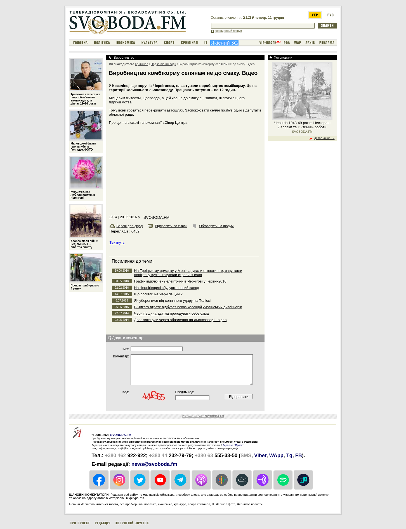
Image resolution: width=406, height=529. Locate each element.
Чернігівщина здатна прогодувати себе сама (171, 313)
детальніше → (324, 138)
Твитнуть (117, 242)
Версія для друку (130, 226)
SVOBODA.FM (156, 217)
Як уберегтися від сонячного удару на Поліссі (172, 300)
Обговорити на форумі (216, 226)
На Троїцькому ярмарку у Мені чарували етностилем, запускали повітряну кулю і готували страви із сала (188, 273)
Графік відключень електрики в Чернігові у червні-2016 (180, 281)
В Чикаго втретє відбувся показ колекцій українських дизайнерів (188, 307)
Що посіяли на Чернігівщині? (158, 294)
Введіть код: (184, 392)
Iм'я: (125, 349)
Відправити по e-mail (171, 226)
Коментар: (121, 356)
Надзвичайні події (163, 64)
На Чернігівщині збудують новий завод (166, 288)
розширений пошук (228, 30)
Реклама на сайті (203, 416)
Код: (125, 392)
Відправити (239, 397)
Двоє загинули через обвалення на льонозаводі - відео (180, 320)
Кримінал (141, 64)
